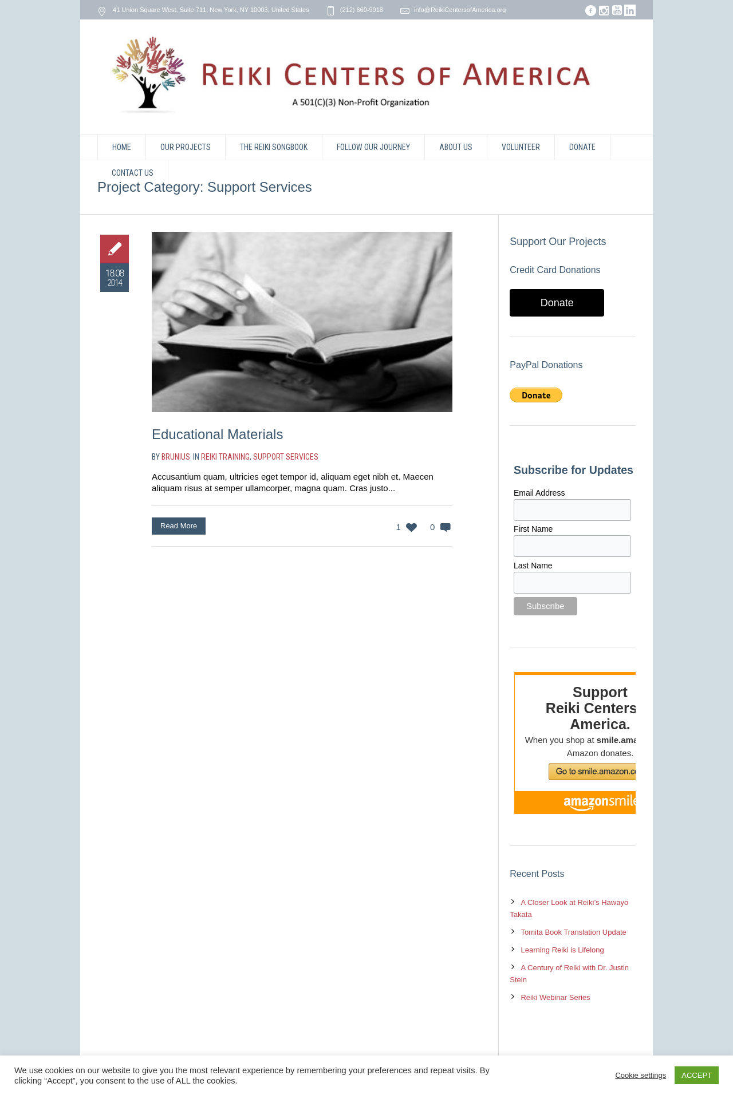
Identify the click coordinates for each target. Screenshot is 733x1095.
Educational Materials (217, 434)
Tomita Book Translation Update (573, 932)
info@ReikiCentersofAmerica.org (460, 9)
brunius (175, 456)
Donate (557, 303)
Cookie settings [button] (640, 1075)
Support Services (285, 456)
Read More (178, 525)
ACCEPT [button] (696, 1075)
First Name (533, 528)
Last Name (533, 565)
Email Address (539, 492)
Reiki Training (225, 456)
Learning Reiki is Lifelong (562, 950)
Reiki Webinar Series (555, 997)
